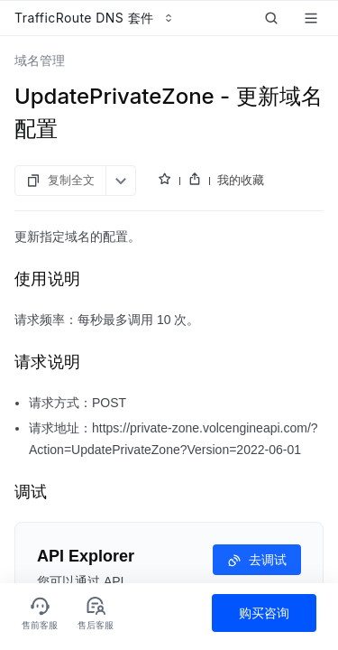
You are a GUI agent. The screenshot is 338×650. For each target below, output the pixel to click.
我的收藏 (240, 179)
